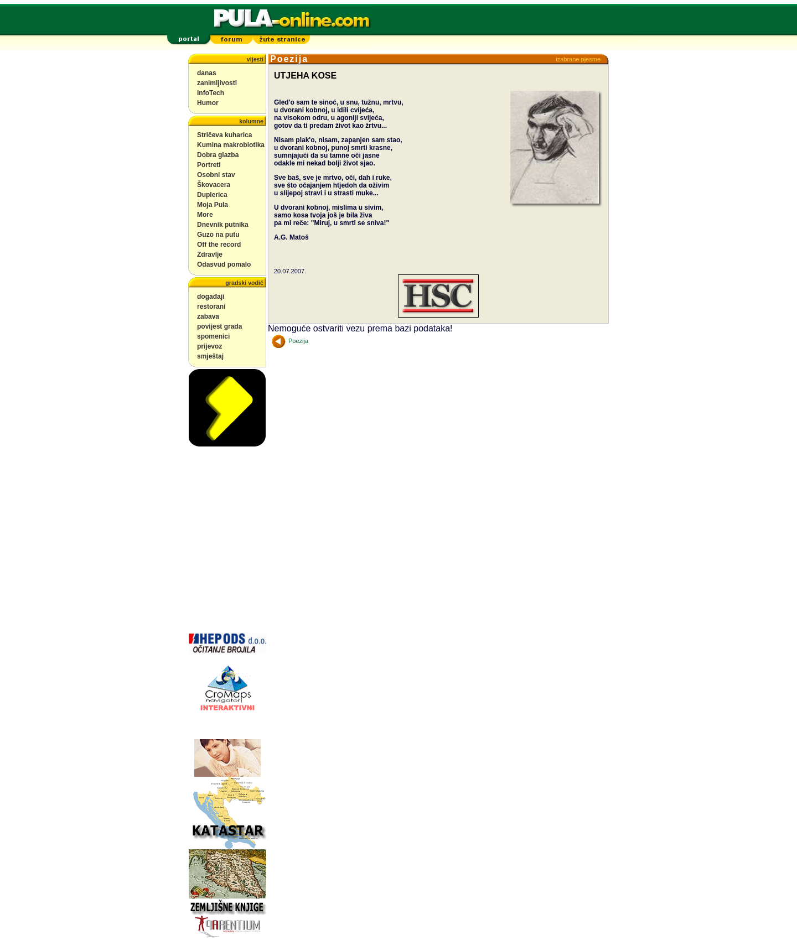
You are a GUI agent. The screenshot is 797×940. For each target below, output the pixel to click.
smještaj (210, 356)
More (205, 215)
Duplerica (212, 195)
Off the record (219, 244)
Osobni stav (216, 175)
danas (206, 73)
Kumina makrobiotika (231, 145)
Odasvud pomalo (224, 264)
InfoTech (210, 93)
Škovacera (213, 185)
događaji (210, 296)
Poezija (290, 340)
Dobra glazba (218, 155)
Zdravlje (209, 254)
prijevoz (209, 346)
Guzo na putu (218, 234)
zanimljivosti (217, 83)
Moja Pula (212, 205)
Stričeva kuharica (224, 135)
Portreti (209, 165)
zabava (208, 316)
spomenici (213, 336)
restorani (211, 306)
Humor (208, 103)
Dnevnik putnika (223, 224)
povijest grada (219, 326)
